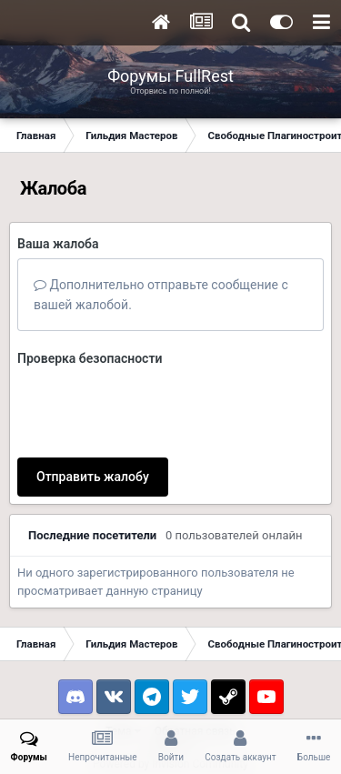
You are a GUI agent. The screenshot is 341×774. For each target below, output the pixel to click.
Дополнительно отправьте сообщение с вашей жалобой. (161, 294)
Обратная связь (195, 660)
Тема (122, 660)
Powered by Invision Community (170, 693)
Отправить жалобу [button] (92, 405)
